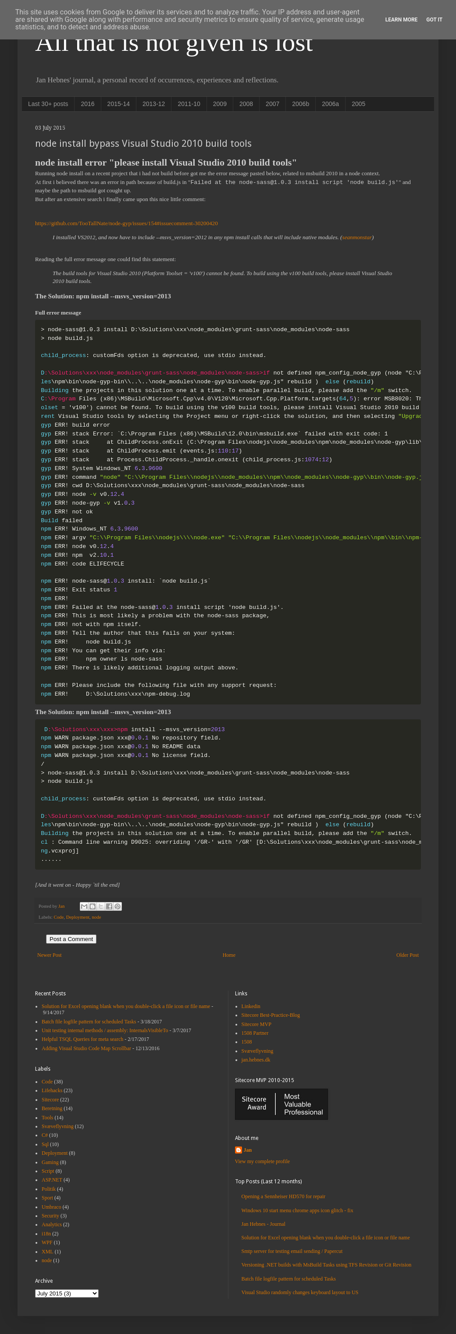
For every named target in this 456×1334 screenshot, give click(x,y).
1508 (247, 1042)
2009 (220, 103)
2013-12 (153, 103)
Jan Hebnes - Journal (263, 1224)
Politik (49, 1189)
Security (50, 1216)
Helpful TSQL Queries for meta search (82, 1039)
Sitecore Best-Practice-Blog (271, 1015)
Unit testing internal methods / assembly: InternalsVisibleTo (105, 1030)
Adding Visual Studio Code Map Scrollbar (86, 1048)
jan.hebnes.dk (256, 1060)
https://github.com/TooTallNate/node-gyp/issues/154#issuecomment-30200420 (126, 223)
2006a (330, 103)
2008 (246, 103)
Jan (248, 1150)
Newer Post (49, 955)
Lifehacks (52, 1090)
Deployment (77, 917)
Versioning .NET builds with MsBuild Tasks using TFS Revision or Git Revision (327, 1265)
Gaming (50, 1162)
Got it (434, 20)
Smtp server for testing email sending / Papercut (292, 1251)
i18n (46, 1234)
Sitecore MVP (256, 1024)
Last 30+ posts (48, 103)
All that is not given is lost (174, 42)
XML (47, 1252)
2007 (272, 103)
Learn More (401, 20)
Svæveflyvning (58, 1126)
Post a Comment (71, 939)
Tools (47, 1118)
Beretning (52, 1108)
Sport (47, 1198)
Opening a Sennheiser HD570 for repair (284, 1196)
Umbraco (51, 1207)
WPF (47, 1242)
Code (58, 917)
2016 (87, 103)
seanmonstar (357, 237)
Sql (45, 1144)
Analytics (52, 1224)
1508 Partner (255, 1033)
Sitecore (50, 1100)
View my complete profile (262, 1161)
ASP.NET (52, 1180)
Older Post (407, 955)
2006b (300, 103)
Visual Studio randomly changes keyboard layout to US (300, 1292)
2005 (358, 103)
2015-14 (118, 103)
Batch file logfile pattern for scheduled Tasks (89, 1022)
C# (45, 1135)
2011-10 (189, 103)
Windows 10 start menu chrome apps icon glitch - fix (297, 1210)
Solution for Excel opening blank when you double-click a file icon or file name (126, 1006)
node (96, 917)
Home (229, 955)
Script (48, 1171)
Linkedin (251, 1006)
